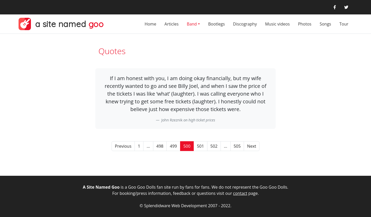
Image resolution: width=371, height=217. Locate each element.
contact (240, 193)
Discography (245, 24)
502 (213, 146)
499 (173, 146)
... (148, 146)
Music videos (277, 24)
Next (251, 146)
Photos (304, 24)
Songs (325, 24)
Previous (123, 146)
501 (200, 146)
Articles (171, 24)
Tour (343, 24)
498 (159, 146)
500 (186, 146)
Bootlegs (216, 24)
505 (237, 146)
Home (150, 24)
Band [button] (192, 24)
